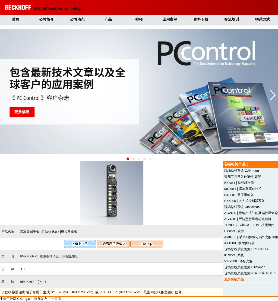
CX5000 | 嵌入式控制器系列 (244, 201)
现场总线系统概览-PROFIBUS (246, 249)
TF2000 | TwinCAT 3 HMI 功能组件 (249, 225)
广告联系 (54, 299)
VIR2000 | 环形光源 (238, 261)
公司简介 (46, 19)
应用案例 (169, 19)
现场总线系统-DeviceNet (242, 207)
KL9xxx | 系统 (234, 255)
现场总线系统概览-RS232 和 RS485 (250, 273)
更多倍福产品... (235, 279)
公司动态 (77, 19)
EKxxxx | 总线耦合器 (239, 183)
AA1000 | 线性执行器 (239, 243)
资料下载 (200, 19)
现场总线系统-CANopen (241, 171)
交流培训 (231, 19)
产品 (108, 19)
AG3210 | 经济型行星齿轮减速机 (247, 219)
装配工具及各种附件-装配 (242, 177)
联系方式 (262, 19)
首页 (15, 19)
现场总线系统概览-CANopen (244, 267)
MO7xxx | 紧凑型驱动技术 (243, 189)
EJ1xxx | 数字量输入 (239, 195)
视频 (139, 19)
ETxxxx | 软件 (234, 231)
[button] (127, 158)
